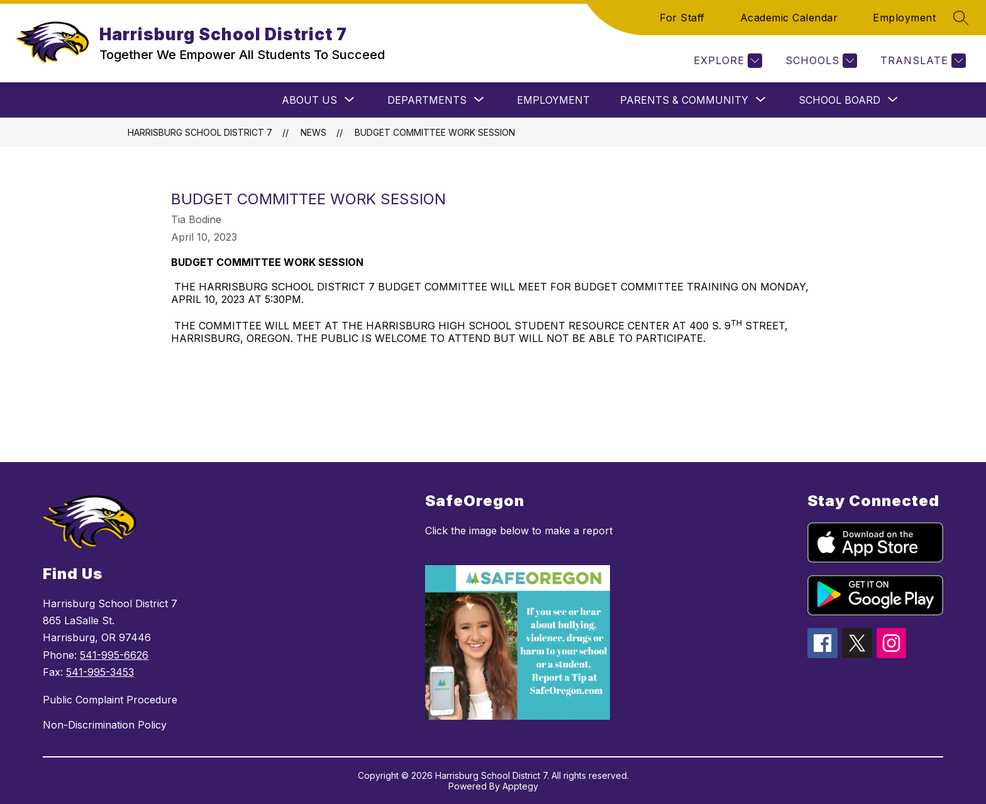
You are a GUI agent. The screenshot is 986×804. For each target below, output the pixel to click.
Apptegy (520, 786)
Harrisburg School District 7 (200, 132)
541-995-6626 (114, 655)
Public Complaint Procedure (110, 699)
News (313, 132)
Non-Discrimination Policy (105, 725)
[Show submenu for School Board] (839, 99)
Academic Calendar (789, 17)
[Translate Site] (921, 61)
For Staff (682, 17)
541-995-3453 (100, 672)
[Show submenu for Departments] (427, 99)
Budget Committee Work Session (435, 132)
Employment (904, 17)
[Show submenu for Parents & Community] (684, 99)
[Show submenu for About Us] (309, 99)
